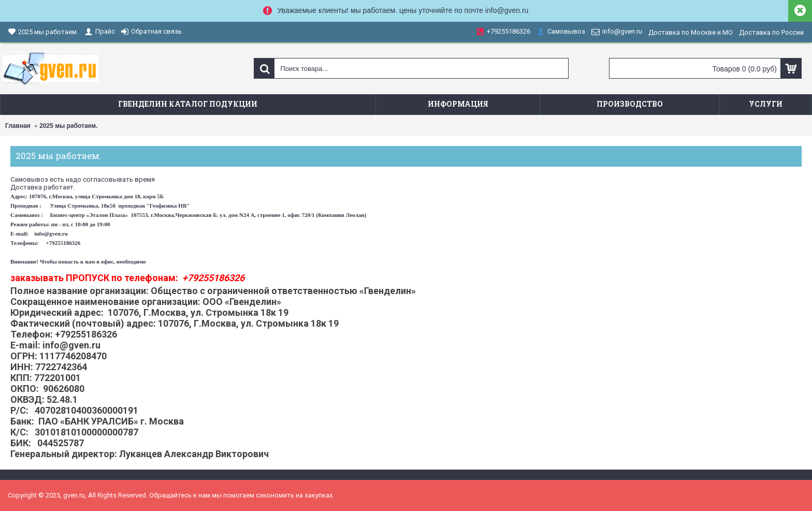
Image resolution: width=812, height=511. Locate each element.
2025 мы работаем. (68, 125)
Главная (18, 125)
